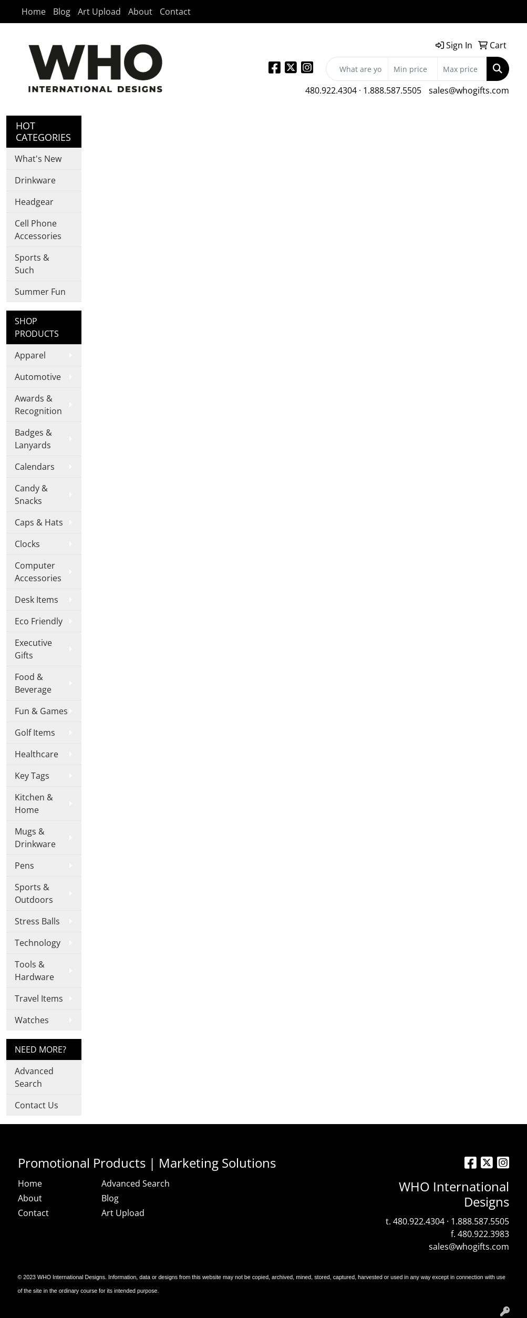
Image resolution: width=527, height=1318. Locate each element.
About (140, 11)
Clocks (27, 544)
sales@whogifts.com (469, 90)
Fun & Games (41, 711)
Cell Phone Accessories (38, 230)
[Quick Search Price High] (462, 69)
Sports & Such (32, 264)
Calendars (35, 466)
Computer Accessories (38, 572)
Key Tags (32, 775)
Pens (24, 865)
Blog (61, 11)
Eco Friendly (39, 621)
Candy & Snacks (31, 494)
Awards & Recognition (38, 405)
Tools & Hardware (34, 971)
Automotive (38, 377)
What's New (38, 158)
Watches (32, 1020)
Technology (37, 943)
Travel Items (39, 998)
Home (34, 11)
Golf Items (35, 732)
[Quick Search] (357, 69)
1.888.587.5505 (392, 90)
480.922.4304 (331, 90)
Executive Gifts (33, 649)
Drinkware (35, 180)
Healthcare (36, 754)
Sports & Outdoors (34, 893)
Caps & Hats (39, 522)
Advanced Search (34, 1077)
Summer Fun (40, 291)
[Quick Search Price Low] (413, 69)
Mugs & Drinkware (35, 838)
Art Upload (99, 11)
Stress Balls (37, 921)
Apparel (30, 355)
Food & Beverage (33, 683)
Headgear (34, 202)
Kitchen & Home (34, 803)
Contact (175, 11)
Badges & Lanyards (33, 439)
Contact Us (36, 1105)
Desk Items (36, 599)
